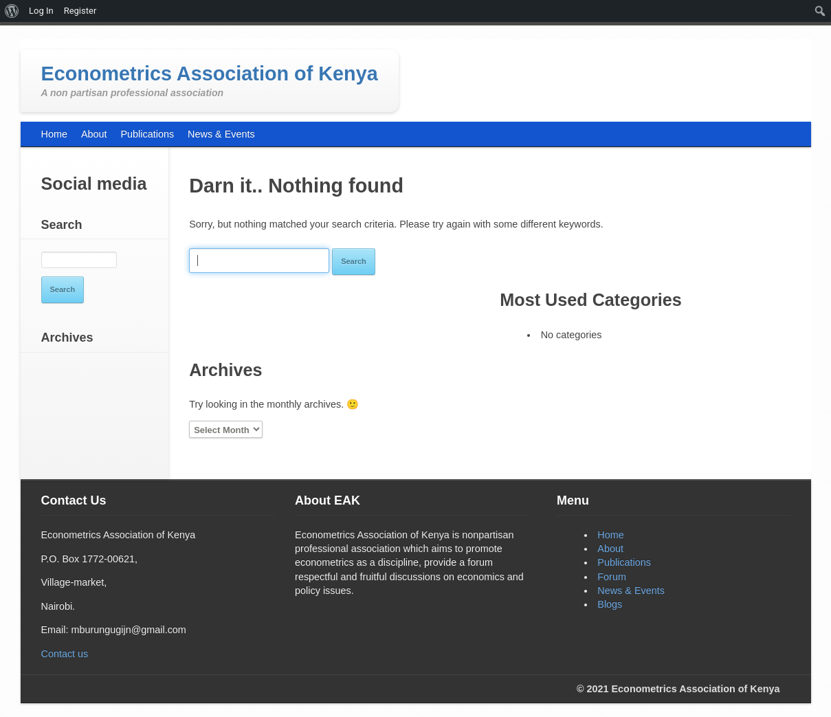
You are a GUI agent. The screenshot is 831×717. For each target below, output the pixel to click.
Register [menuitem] (80, 10)
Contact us (65, 653)
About (610, 548)
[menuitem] (12, 11)
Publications (624, 562)
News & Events (631, 590)
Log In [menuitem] (41, 10)
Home (610, 534)
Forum (611, 576)
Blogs (609, 604)
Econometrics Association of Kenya (209, 74)
